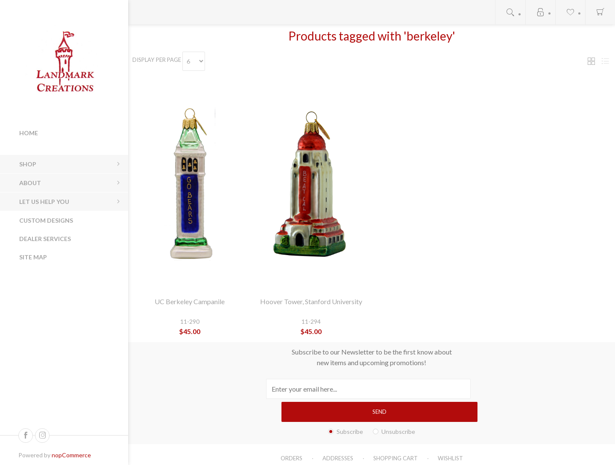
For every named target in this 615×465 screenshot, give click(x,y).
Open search (510, 12)
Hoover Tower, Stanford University (311, 301)
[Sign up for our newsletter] (340, 389)
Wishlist (450, 435)
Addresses (337, 435)
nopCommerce (71, 455)
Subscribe (350, 408)
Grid (591, 61)
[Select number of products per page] (203, 61)
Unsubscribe (398, 408)
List (605, 61)
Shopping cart (395, 435)
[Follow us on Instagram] (42, 435)
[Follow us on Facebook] (25, 435)
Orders (291, 435)
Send (447, 388)
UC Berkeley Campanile (190, 301)
